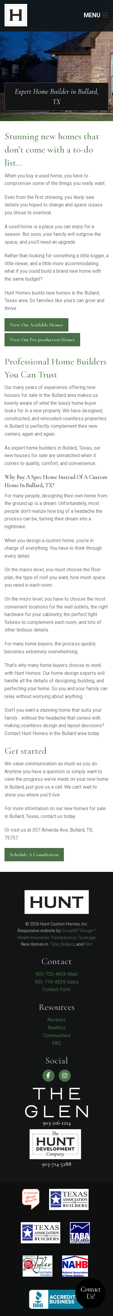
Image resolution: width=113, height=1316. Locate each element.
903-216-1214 (56, 1122)
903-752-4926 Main (57, 974)
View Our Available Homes (36, 325)
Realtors (56, 1028)
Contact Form (56, 989)
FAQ (56, 1043)
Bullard (67, 944)
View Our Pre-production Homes (42, 340)
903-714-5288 (56, 1163)
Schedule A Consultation (34, 855)
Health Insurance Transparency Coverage (56, 937)
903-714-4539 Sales (57, 982)
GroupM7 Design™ (79, 930)
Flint (88, 944)
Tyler (54, 944)
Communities (57, 1035)
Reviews (56, 1020)
